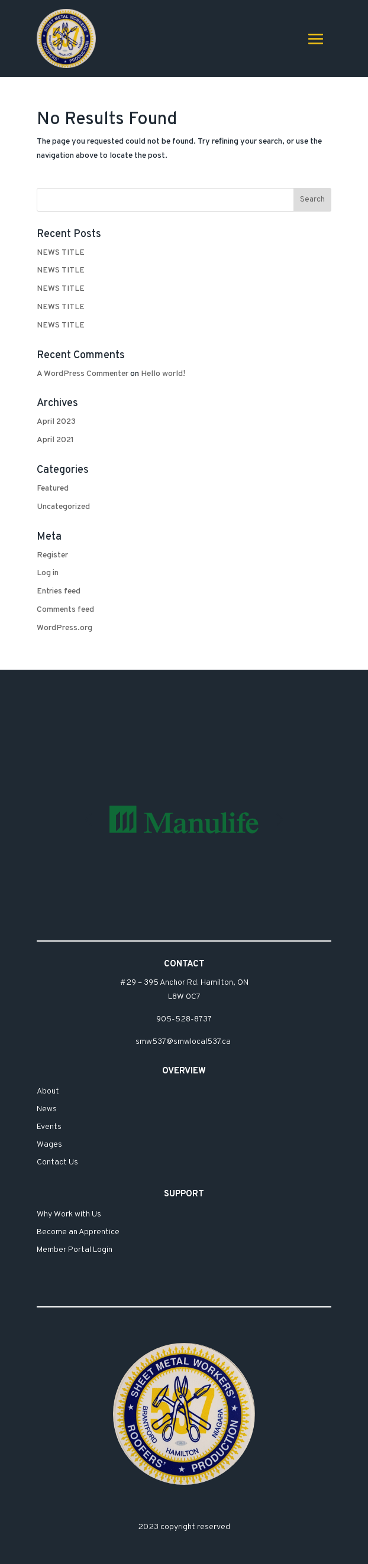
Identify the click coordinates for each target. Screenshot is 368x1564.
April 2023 (56, 422)
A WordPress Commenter (82, 374)
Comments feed (65, 610)
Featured (53, 489)
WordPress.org (64, 628)
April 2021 (55, 440)
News (47, 1109)
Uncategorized (63, 507)
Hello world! (163, 374)
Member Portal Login (74, 1250)
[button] (280, 820)
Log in (48, 573)
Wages (49, 1145)
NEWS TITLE (61, 253)
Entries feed (58, 591)
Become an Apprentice (78, 1232)
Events (49, 1127)
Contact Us (57, 1163)
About (48, 1092)
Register (52, 555)
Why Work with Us (69, 1215)
